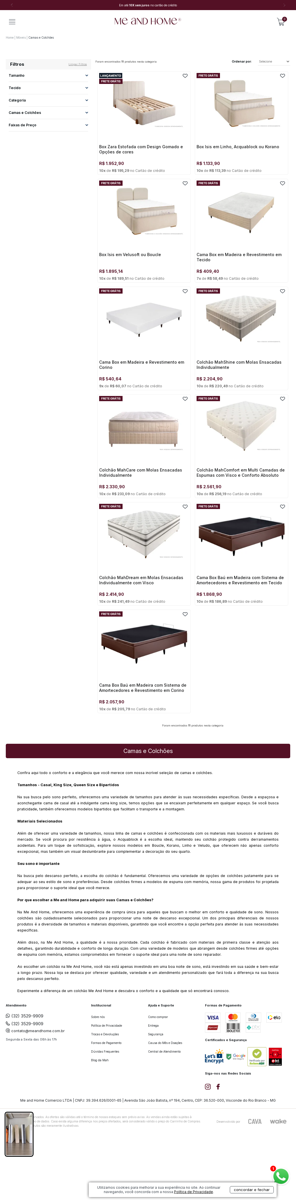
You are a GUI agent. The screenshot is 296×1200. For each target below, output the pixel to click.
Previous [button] (12, 5)
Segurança (155, 1034)
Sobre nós (98, 1017)
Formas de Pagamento (106, 1043)
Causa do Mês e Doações (165, 1043)
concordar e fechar (252, 1189)
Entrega (153, 1025)
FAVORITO (185, 76)
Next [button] (284, 5)
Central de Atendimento (164, 1051)
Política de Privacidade (106, 1025)
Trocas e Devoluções (105, 1034)
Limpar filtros (78, 64)
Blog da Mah (100, 1060)
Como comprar (158, 1017)
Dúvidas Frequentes (105, 1051)
